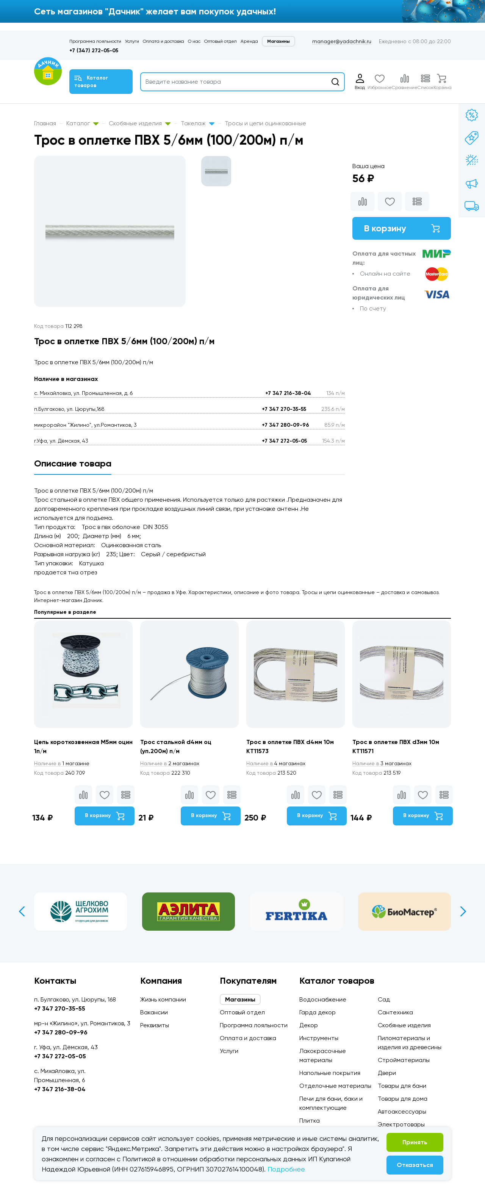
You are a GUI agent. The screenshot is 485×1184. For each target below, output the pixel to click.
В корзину (402, 228)
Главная (45, 123)
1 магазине (61, 763)
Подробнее (286, 1169)
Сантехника (395, 1012)
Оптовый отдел (220, 41)
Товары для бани (402, 1085)
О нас (194, 41)
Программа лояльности (95, 41)
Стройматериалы (404, 1060)
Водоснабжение (322, 999)
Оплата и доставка (163, 41)
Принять (414, 1142)
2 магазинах (169, 763)
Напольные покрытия (329, 1072)
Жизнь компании (163, 999)
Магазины (278, 41)
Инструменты (318, 1038)
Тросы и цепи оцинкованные (265, 123)
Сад (384, 999)
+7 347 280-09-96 (285, 425)
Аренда (249, 41)
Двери (387, 1072)
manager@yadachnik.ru (341, 41)
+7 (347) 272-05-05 (93, 50)
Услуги (132, 41)
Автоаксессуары (402, 1111)
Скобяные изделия (140, 123)
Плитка (309, 1120)
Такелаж (197, 123)
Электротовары (401, 1124)
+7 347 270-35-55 (284, 409)
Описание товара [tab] (72, 463)
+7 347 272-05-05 (284, 441)
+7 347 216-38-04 (288, 393)
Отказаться (415, 1164)
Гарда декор (317, 1012)
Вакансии (154, 1012)
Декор (308, 1025)
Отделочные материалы (335, 1085)
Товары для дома (402, 1098)
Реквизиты (154, 1025)
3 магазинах (381, 763)
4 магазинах (275, 763)
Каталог (82, 123)
